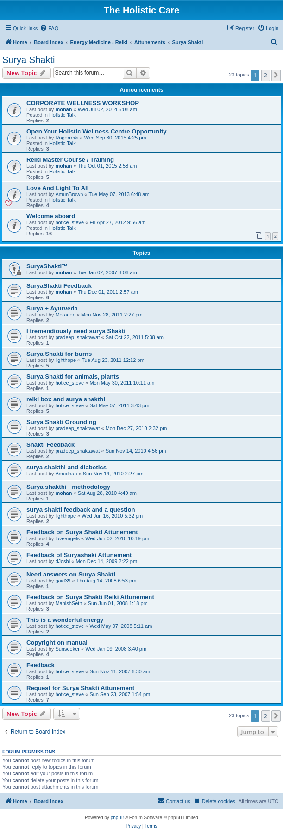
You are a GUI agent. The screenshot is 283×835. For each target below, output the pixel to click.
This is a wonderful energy (64, 619)
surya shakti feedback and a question (80, 509)
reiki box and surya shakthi (65, 399)
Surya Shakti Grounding (61, 421)
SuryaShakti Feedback (59, 285)
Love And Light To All (57, 187)
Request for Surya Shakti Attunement (80, 687)
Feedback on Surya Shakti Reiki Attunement (90, 597)
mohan (63, 109)
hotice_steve (69, 222)
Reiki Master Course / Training (70, 159)
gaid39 (62, 580)
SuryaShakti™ (47, 266)
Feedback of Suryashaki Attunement (79, 554)
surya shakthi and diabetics (66, 467)
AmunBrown (69, 194)
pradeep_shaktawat (77, 337)
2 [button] (265, 75)
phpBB (118, 817)
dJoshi (62, 561)
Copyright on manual (57, 642)
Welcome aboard (50, 216)
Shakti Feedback (50, 444)
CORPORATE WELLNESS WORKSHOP (82, 103)
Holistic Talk (62, 115)
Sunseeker (67, 649)
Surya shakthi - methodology (68, 486)
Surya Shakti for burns (59, 353)
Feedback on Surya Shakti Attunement (82, 532)
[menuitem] (49, 28)
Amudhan (66, 473)
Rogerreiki (66, 137)
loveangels (67, 538)
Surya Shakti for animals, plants (72, 376)
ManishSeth (68, 603)
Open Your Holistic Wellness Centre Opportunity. (97, 131)
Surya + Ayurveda (52, 308)
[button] (276, 75)
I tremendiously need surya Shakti (76, 331)
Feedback (40, 665)
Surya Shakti (28, 60)
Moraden (65, 314)
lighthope (65, 360)
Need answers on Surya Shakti (70, 574)
